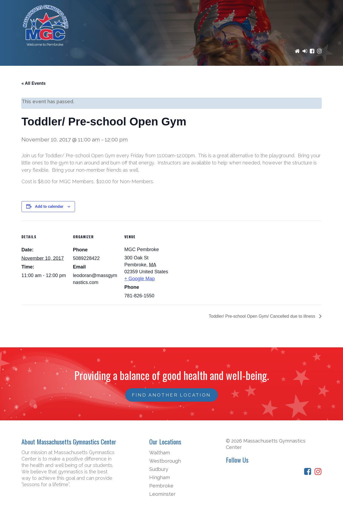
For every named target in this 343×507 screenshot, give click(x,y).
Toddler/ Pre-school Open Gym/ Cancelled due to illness (262, 316)
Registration (135, 74)
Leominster (162, 494)
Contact (306, 74)
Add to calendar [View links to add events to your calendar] (49, 206)
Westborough (165, 461)
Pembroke (161, 486)
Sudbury (158, 469)
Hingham (159, 477)
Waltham (159, 452)
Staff (277, 74)
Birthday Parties (187, 74)
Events (229, 74)
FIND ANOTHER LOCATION (171, 395)
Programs (93, 74)
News (255, 74)
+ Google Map (139, 278)
